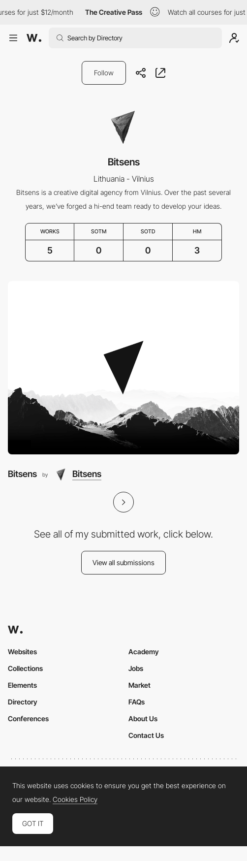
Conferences (28, 718)
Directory (22, 702)
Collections (25, 668)
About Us (142, 718)
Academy (143, 651)
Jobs (135, 668)
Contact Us (146, 735)
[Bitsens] (123, 368)
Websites (22, 651)
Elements (22, 685)
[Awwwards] (34, 38)
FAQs (136, 702)
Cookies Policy (75, 799)
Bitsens (22, 474)
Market (139, 685)
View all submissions (123, 562)
